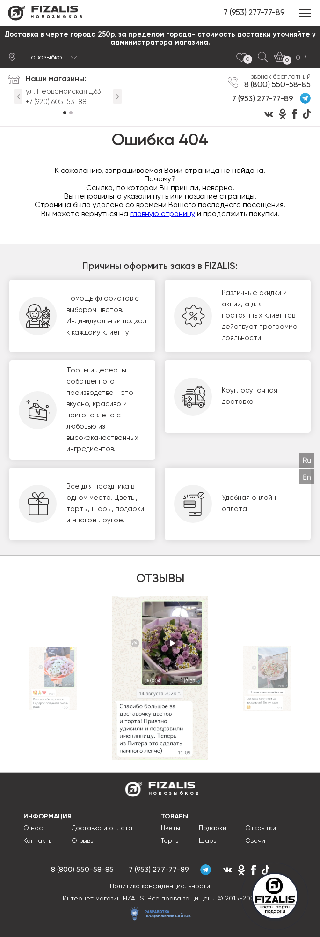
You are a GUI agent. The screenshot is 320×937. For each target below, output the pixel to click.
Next (117, 96)
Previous (18, 96)
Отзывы (83, 841)
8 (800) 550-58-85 (277, 85)
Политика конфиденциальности (160, 886)
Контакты (38, 841)
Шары (208, 841)
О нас (33, 828)
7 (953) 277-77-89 (254, 13)
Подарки (212, 828)
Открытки (260, 828)
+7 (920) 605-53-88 (56, 101)
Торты (170, 841)
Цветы (170, 828)
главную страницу (162, 214)
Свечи (255, 841)
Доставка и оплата (102, 828)
